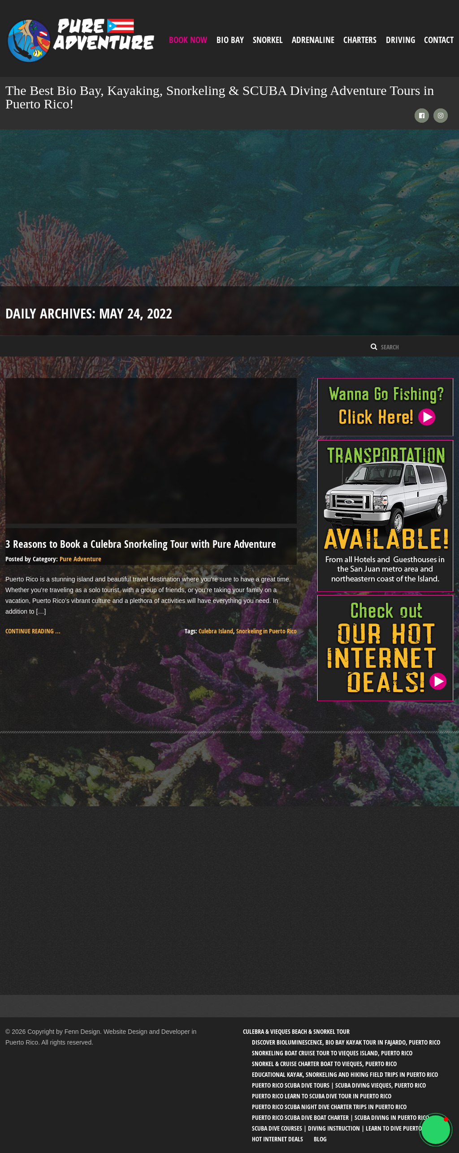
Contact (439, 40)
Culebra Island (216, 630)
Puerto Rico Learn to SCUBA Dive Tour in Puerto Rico (321, 1095)
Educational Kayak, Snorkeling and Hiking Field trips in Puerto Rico (345, 1074)
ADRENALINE (313, 40)
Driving (400, 40)
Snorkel (268, 40)
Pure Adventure (80, 558)
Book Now (188, 40)
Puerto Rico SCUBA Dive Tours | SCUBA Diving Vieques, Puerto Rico (339, 1084)
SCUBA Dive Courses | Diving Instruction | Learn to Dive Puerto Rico (343, 1127)
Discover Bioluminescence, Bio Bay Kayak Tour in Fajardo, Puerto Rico (346, 1041)
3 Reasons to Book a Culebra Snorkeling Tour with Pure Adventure (140, 544)
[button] (435, 1129)
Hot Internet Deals (277, 1138)
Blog (320, 1138)
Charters (360, 40)
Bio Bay (230, 40)
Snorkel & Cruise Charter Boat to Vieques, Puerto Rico (324, 1063)
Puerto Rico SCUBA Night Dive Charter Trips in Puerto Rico (329, 1106)
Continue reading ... (33, 630)
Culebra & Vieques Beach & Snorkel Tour (296, 1031)
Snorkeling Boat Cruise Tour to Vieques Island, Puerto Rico (332, 1052)
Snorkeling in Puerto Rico (266, 630)
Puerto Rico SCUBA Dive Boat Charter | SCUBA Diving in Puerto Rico (340, 1117)
